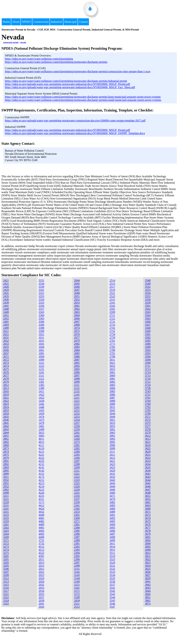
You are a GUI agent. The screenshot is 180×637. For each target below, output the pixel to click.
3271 (6, 540)
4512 (41, 546)
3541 (112, 587)
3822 (147, 559)
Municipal (70, 21)
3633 (147, 461)
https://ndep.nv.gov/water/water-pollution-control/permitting (39, 58)
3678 (147, 530)
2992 (6, 489)
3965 (112, 432)
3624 (147, 445)
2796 (112, 356)
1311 (41, 375)
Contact (83, 21)
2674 (6, 365)
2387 (77, 537)
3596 (147, 359)
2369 (77, 518)
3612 (147, 435)
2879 (6, 457)
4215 (41, 489)
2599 (112, 312)
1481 (41, 426)
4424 (41, 508)
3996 (112, 445)
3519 (112, 556)
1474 (41, 416)
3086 (112, 394)
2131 (77, 391)
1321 (41, 378)
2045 (77, 283)
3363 (41, 312)
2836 (6, 419)
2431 (6, 293)
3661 (147, 502)
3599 (147, 362)
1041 (41, 343)
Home (6, 21)
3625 (147, 448)
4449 (41, 514)
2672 (6, 359)
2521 (112, 293)
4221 (41, 454)
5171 (41, 502)
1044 (41, 346)
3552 (147, 286)
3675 (147, 521)
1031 (41, 340)
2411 (6, 280)
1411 (41, 391)
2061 (77, 305)
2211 (76, 397)
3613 (147, 438)
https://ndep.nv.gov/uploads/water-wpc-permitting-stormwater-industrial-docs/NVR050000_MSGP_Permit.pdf (67, 84)
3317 (6, 590)
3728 (147, 388)
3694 (147, 543)
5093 (41, 435)
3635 (147, 467)
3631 (147, 454)
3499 (112, 540)
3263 (6, 530)
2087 (77, 359)
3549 (147, 283)
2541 (112, 302)
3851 (147, 597)
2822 (6, 400)
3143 (77, 575)
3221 (6, 499)
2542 (112, 305)
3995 (112, 442)
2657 (6, 353)
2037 (41, 597)
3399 (41, 331)
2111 (76, 384)
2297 (77, 461)
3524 (112, 562)
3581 (147, 334)
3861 (147, 600)
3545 (112, 600)
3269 (6, 537)
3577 (147, 426)
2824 (6, 407)
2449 (6, 312)
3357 (41, 308)
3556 (147, 299)
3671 (147, 511)
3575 (147, 422)
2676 (6, 372)
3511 (112, 552)
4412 (41, 505)
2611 (6, 331)
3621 (147, 442)
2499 (6, 327)
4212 (41, 480)
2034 (41, 590)
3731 (41, 540)
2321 (77, 473)
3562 (147, 308)
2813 (6, 388)
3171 (77, 590)
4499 (41, 537)
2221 (77, 400)
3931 (112, 407)
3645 (147, 483)
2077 (77, 337)
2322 (77, 476)
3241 (6, 508)
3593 (147, 353)
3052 (112, 365)
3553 (147, 289)
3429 (112, 470)
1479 (41, 422)
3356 (41, 305)
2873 (6, 448)
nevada (23, 42)
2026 (41, 581)
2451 (6, 315)
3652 (147, 499)
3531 (112, 565)
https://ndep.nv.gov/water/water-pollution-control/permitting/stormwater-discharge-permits (56, 61)
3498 (112, 537)
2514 (112, 280)
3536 (112, 581)
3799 (147, 413)
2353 (77, 511)
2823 (6, 403)
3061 (112, 372)
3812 (147, 552)
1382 (41, 384)
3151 (77, 584)
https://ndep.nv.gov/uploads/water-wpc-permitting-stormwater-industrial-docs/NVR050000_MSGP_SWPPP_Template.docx (75, 133)
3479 (112, 499)
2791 (112, 353)
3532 (112, 568)
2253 (77, 416)
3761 (147, 397)
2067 (77, 321)
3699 (147, 549)
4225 (41, 461)
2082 (77, 343)
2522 (112, 296)
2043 (41, 606)
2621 (6, 334)
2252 (77, 413)
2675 (6, 369)
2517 (112, 286)
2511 (76, 603)
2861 (6, 438)
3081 (112, 378)
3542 (112, 590)
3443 (112, 483)
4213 (41, 483)
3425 (112, 467)
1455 (41, 410)
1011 (41, 337)
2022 (41, 571)
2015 (41, 565)
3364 (41, 315)
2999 (6, 492)
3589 (147, 346)
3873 (147, 603)
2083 (77, 346)
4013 (41, 442)
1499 (41, 429)
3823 (147, 562)
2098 (77, 378)
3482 (112, 502)
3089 (112, 403)
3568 (147, 327)
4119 (41, 448)
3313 (6, 581)
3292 (6, 562)
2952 (6, 486)
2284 (77, 451)
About (16, 21)
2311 (76, 470)
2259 (77, 429)
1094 (41, 356)
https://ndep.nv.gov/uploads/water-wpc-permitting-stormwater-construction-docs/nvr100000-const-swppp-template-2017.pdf (75, 120)
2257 (77, 422)
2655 (6, 346)
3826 (147, 571)
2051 (77, 296)
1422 (41, 394)
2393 (77, 549)
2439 (6, 302)
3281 (6, 556)
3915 (112, 549)
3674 (147, 518)
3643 (147, 476)
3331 (41, 280)
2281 (77, 445)
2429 (6, 289)
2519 (112, 289)
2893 (6, 467)
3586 (147, 343)
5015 (41, 432)
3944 (112, 413)
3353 (41, 296)
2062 (77, 308)
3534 (112, 575)
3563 (147, 312)
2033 (41, 587)
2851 (6, 435)
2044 (77, 280)
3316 (6, 587)
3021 (112, 362)
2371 (77, 521)
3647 (147, 489)
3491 (112, 514)
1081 (41, 353)
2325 (77, 483)
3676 (147, 524)
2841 (6, 422)
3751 (147, 394)
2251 (77, 410)
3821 (147, 556)
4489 (41, 524)
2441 (6, 305)
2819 (6, 394)
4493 (41, 533)
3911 (112, 543)
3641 (147, 473)
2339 (77, 502)
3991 (112, 435)
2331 (77, 492)
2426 (6, 286)
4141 (41, 467)
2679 (6, 381)
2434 (77, 600)
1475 (41, 419)
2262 (77, 435)
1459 (41, 413)
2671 (6, 356)
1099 (41, 359)
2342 (77, 508)
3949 (112, 416)
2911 (6, 476)
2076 (77, 334)
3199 (77, 597)
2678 (6, 378)
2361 (77, 514)
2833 (6, 410)
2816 (6, 391)
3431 (112, 473)
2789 (112, 350)
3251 (6, 511)
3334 (41, 283)
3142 (77, 571)
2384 (77, 527)
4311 (41, 499)
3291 (6, 559)
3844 (147, 590)
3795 (147, 410)
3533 (112, 571)
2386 (77, 533)
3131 (77, 568)
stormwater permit (10, 42)
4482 (41, 521)
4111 (41, 445)
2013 (41, 562)
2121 (77, 388)
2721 (112, 318)
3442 (112, 480)
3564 (147, 315)
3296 (6, 568)
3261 (6, 524)
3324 (6, 600)
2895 (6, 470)
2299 (77, 467)
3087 (112, 397)
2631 (6, 337)
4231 (41, 495)
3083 (112, 384)
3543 (112, 594)
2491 (6, 321)
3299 (6, 575)
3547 (112, 606)
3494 (112, 524)
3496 (112, 530)
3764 (147, 400)
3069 (112, 375)
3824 (147, 565)
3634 (147, 464)
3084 (112, 388)
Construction (41, 21)
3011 (112, 359)
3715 (147, 375)
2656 (6, 350)
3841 (147, 581)
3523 (112, 559)
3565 (147, 318)
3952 (6, 480)
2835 (6, 416)
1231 (41, 369)
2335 (77, 495)
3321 (6, 594)
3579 (147, 432)
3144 (77, 578)
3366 (41, 321)
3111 (112, 451)
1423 (41, 397)
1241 (41, 372)
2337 (77, 499)
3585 (147, 340)
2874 (6, 451)
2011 (41, 559)
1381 (41, 381)
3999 (112, 448)
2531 (112, 299)
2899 (6, 473)
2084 (77, 350)
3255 (6, 518)
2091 (77, 362)
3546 (112, 603)
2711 (112, 315)
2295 (77, 454)
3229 (6, 502)
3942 (112, 410)
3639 (147, 470)
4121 (41, 451)
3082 (112, 381)
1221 (41, 362)
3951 (112, 419)
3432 (112, 476)
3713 (147, 369)
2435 (6, 296)
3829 (147, 578)
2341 (77, 505)
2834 (6, 413)
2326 (77, 486)
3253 (6, 514)
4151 (41, 473)
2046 (77, 286)
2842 (6, 426)
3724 (147, 384)
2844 (6, 432)
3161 (77, 587)
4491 (41, 527)
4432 (41, 511)
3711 (147, 365)
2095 (77, 369)
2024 (41, 578)
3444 (112, 486)
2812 (6, 384)
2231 (77, 403)
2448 (6, 308)
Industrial (56, 21)
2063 (77, 312)
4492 (41, 530)
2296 (77, 457)
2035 (41, 594)
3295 (6, 565)
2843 (6, 429)
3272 (6, 543)
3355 (41, 302)
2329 (77, 489)
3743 (147, 391)
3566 (147, 321)
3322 (6, 597)
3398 (41, 327)
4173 (41, 476)
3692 (147, 540)
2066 (77, 318)
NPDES (26, 21)
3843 (147, 587)
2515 (112, 283)
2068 (77, 324)
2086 (77, 356)
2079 (77, 340)
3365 (41, 318)
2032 (41, 584)
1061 (41, 350)
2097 (77, 375)
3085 (112, 391)
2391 (77, 543)
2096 (77, 372)
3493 (112, 521)
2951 (6, 483)
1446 (41, 407)
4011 (41, 438)
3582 (147, 337)
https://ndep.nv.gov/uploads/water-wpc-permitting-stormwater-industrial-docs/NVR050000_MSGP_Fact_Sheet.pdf (70, 87)
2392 (77, 546)
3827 (147, 575)
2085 (77, 353)
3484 (112, 508)
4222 (41, 457)
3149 (77, 581)
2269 (77, 438)
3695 (147, 546)
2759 (112, 337)
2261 (77, 432)
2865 (6, 442)
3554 (147, 293)
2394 (77, 552)
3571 (147, 416)
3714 (147, 372)
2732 (112, 324)
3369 (41, 324)
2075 (77, 331)
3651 (147, 495)
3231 (6, 505)
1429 (41, 400)
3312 (6, 578)
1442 (41, 403)
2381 (77, 524)
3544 (112, 597)
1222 (41, 365)
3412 (112, 457)
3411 (112, 454)
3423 (112, 464)
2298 (77, 464)
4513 (41, 549)
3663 (147, 505)
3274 (6, 549)
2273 (77, 442)
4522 (41, 552)
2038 (41, 600)
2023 (41, 575)
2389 (77, 540)
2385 (77, 530)
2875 (6, 454)
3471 (112, 495)
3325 (6, 603)
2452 (6, 318)
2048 (77, 293)
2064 (77, 315)
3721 (147, 381)
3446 (112, 489)
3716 (147, 378)
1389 (41, 388)
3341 (41, 289)
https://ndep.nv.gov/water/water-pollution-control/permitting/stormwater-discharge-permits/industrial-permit (66, 80)
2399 (77, 565)
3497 (112, 533)
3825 (147, 568)
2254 (77, 419)
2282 (77, 448)
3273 (6, 546)
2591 (112, 308)
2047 (77, 289)
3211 (6, 495)
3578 (147, 429)
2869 (6, 445)
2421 (6, 283)
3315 (6, 584)
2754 (112, 334)
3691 (147, 537)
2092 (77, 365)
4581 (41, 556)
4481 (41, 518)
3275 (6, 552)
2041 (41, 603)
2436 (6, 299)
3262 (6, 527)
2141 (77, 394)
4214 (41, 486)
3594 (147, 356)
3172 (77, 594)
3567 (147, 324)
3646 (147, 486)
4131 (41, 464)
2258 (77, 426)
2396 (77, 559)
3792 (147, 407)
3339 (41, 286)
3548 (147, 280)
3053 (112, 369)
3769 (147, 403)
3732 (41, 543)
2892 (6, 464)
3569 (147, 331)
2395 (77, 556)
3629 (147, 451)
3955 (112, 426)
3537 (112, 584)
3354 (41, 299)
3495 (112, 527)
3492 (112, 518)
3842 (147, 584)
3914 (112, 546)
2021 (41, 568)
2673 (6, 362)
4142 (41, 470)
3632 (147, 457)
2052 (77, 299)
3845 (147, 594)
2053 (77, 302)
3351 (41, 293)
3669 (147, 508)
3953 (112, 422)
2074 (77, 327)
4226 (41, 492)
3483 (112, 505)
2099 (77, 381)
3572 (147, 419)
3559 (147, 302)
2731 (112, 321)
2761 (112, 340)
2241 (77, 407)
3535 (112, 578)
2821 (6, 397)
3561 (147, 305)
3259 (6, 521)
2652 (6, 340)
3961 (112, 429)
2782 (112, 346)
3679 (147, 533)
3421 (112, 461)
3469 (112, 492)
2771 (112, 343)
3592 (147, 350)
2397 (77, 562)
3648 (147, 492)
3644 (147, 480)
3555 (147, 296)
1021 (41, 334)
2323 (77, 480)
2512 (77, 606)
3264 (6, 533)
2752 (112, 331)
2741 (112, 327)
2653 (6, 343)
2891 (6, 461)
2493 (6, 324)
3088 (112, 400)
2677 (6, 375)
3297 (6, 571)
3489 (112, 511)
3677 (147, 527)
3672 (147, 514)
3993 (112, 438)
